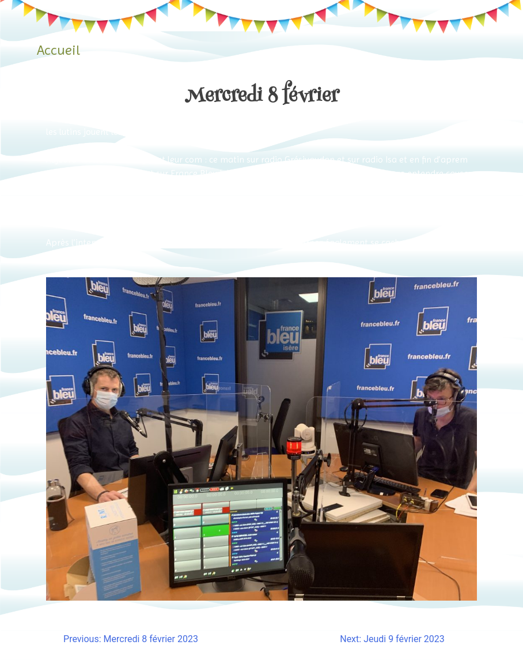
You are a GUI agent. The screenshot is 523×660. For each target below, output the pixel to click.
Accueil (58, 50)
